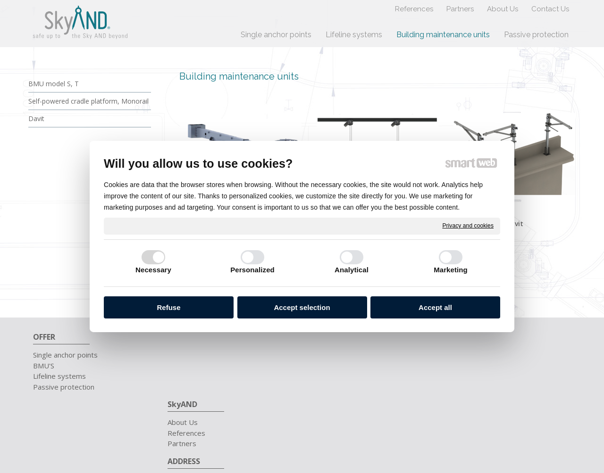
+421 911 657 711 (482, 354)
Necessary (153, 270)
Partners (186, 376)
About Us (187, 354)
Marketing (451, 270)
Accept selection (302, 307)
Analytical (352, 270)
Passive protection (63, 386)
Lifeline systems (59, 376)
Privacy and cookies (468, 225)
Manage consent (473, 427)
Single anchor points (65, 354)
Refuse (168, 307)
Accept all (435, 307)
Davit (514, 223)
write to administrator (359, 427)
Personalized (252, 270)
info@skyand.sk (475, 365)
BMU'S (43, 365)
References (191, 365)
